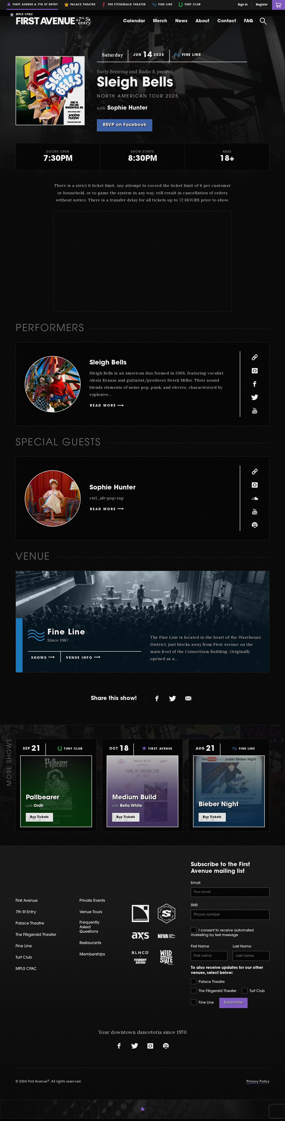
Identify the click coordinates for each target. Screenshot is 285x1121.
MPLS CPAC (27, 970)
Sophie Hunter (118, 487)
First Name (200, 948)
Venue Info (82, 658)
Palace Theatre (208, 983)
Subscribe (233, 1004)
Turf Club (253, 992)
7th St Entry (27, 912)
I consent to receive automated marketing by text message (222, 933)
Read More (104, 406)
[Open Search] (263, 21)
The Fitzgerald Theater (213, 992)
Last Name (242, 948)
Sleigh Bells (112, 362)
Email (195, 883)
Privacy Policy (257, 1083)
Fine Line (202, 1004)
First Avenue (28, 901)
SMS (194, 906)
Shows (40, 658)
